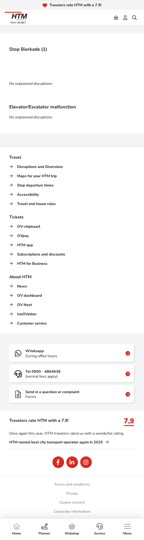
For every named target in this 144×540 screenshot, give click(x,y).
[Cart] (116, 17)
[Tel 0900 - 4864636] (72, 374)
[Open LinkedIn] (72, 462)
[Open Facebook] (58, 462)
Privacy (72, 493)
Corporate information (72, 511)
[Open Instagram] (86, 462)
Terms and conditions (72, 484)
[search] (134, 17)
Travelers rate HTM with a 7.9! (75, 5)
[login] (125, 17)
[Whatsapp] (72, 353)
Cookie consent (72, 502)
